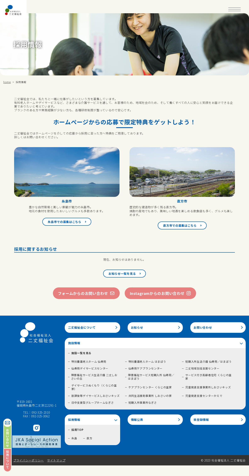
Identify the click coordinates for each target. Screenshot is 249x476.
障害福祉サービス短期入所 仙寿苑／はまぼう (151, 376)
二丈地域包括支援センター (202, 368)
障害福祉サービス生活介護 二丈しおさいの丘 (94, 376)
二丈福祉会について (81, 327)
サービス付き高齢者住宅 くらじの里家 (208, 376)
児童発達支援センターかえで (203, 396)
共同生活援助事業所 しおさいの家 (150, 396)
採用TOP (77, 430)
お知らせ (137, 327)
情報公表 (137, 420)
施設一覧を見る (81, 353)
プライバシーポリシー (28, 460)
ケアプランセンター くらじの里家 (150, 387)
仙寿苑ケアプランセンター (145, 368)
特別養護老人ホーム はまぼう (147, 361)
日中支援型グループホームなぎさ (92, 403)
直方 (89, 438)
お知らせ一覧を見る (122, 273)
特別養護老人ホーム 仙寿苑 (88, 361)
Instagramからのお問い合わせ (160, 293)
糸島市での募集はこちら (64, 222)
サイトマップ (56, 460)
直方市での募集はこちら (180, 225)
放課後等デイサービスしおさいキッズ (95, 396)
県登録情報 (201, 420)
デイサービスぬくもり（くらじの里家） (94, 387)
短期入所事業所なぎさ (142, 403)
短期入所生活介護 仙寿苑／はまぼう (208, 361)
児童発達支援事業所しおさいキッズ (208, 387)
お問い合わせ (203, 327)
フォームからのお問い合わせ (86, 293)
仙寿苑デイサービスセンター (89, 368)
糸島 (74, 438)
